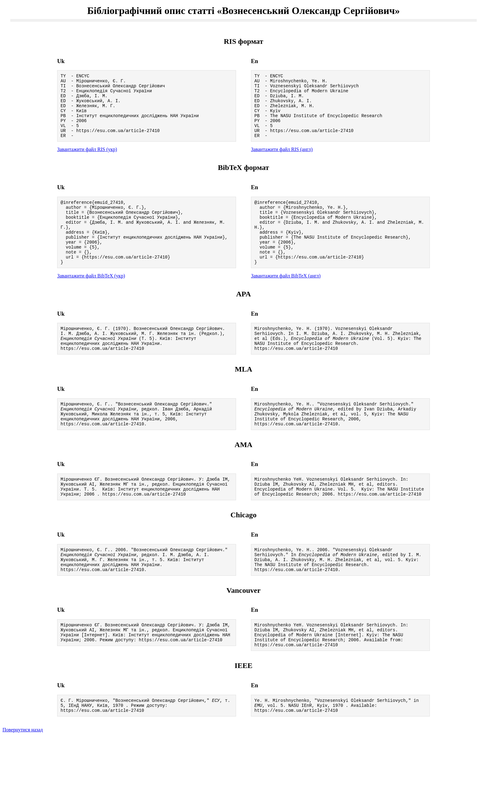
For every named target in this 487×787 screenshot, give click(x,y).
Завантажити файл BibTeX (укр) (91, 300)
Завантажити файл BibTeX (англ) (286, 300)
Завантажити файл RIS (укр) (87, 161)
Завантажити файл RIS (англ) (282, 161)
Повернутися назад (22, 779)
